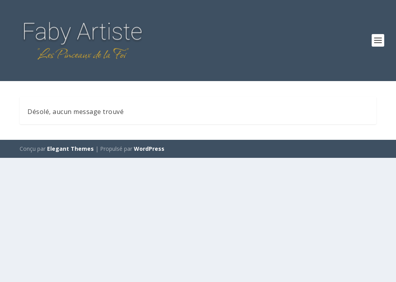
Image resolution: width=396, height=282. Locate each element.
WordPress (149, 148)
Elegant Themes (70, 148)
